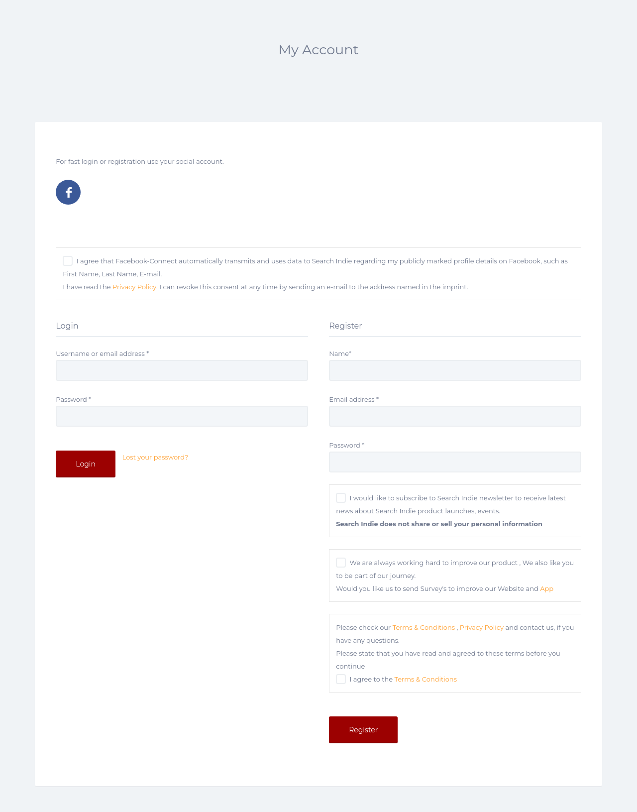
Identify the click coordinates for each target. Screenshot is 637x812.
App (546, 588)
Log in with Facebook (68, 192)
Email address (354, 399)
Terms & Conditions (424, 627)
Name (340, 353)
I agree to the (403, 679)
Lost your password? (155, 457)
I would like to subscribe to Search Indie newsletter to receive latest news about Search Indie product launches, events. (451, 511)
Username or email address (102, 353)
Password (73, 399)
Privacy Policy (134, 287)
